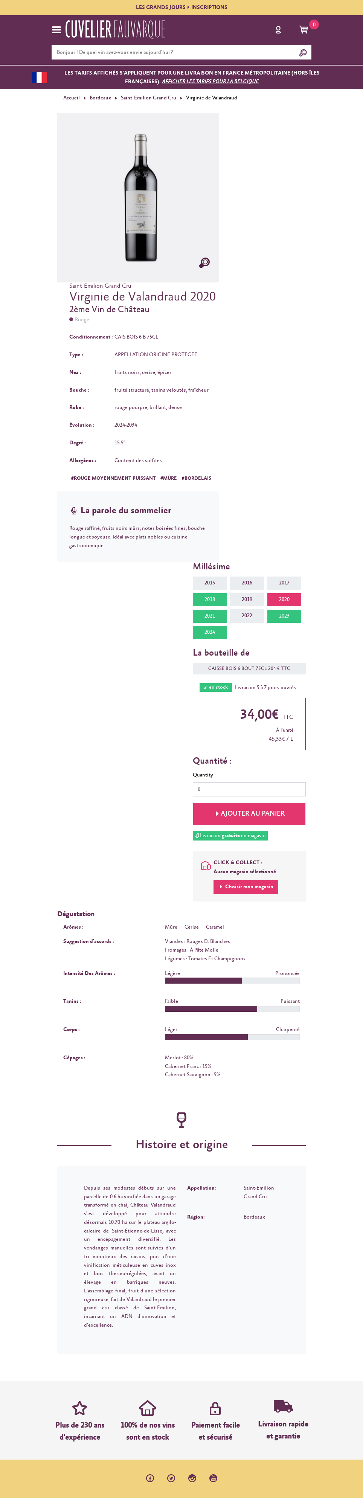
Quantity (203, 775)
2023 (284, 616)
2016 (247, 583)
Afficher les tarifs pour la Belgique (210, 82)
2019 (247, 599)
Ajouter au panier (253, 814)
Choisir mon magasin (248, 887)
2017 (284, 583)
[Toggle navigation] (56, 30)
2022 (247, 616)
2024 (209, 632)
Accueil (71, 98)
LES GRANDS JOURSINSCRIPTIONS (181, 8)
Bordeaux (100, 98)
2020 (284, 599)
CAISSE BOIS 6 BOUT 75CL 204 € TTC (245, 668)
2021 (209, 616)
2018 (209, 599)
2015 (209, 583)
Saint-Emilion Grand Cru (147, 98)
